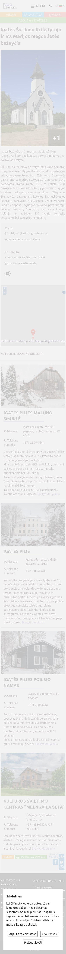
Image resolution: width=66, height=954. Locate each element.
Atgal (8, 857)
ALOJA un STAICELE (33, 20)
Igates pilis (17, 551)
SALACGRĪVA (33, 14)
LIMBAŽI (55, 14)
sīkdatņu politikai (25, 924)
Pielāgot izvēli (33, 942)
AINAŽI (11, 14)
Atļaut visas (49, 934)
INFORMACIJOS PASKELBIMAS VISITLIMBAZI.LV (10, 884)
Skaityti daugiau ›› (48, 494)
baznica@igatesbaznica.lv (22, 263)
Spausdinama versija (32, 857)
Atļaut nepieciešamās (22, 934)
